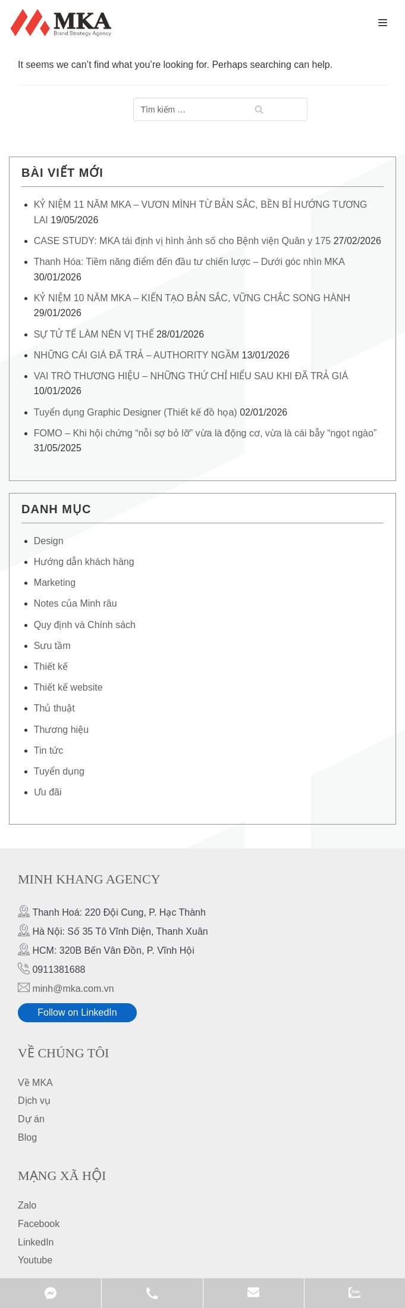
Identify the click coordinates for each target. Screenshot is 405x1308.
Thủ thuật (54, 708)
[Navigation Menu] (382, 22)
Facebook (38, 1224)
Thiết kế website (68, 687)
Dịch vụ (34, 1100)
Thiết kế (51, 666)
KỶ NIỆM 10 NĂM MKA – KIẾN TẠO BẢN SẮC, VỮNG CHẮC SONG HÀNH (192, 298)
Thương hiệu (61, 730)
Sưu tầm (52, 646)
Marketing (55, 582)
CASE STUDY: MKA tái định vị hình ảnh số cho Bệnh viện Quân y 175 (182, 241)
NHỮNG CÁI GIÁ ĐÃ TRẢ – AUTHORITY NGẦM (136, 355)
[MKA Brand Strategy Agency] (63, 22)
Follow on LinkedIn (77, 1012)
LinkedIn (36, 1242)
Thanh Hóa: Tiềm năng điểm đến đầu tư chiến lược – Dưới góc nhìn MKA (189, 262)
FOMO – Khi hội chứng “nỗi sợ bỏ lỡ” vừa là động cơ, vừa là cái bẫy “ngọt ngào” (205, 433)
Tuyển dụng (59, 771)
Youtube (35, 1260)
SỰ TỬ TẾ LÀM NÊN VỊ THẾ (94, 334)
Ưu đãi (48, 792)
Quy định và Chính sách (85, 625)
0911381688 (151, 1293)
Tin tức (49, 750)
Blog (27, 1137)
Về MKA (35, 1083)
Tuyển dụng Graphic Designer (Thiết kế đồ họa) (135, 412)
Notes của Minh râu (75, 603)
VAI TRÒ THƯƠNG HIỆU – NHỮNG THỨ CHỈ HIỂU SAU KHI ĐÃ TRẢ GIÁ (191, 376)
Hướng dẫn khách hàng (84, 562)
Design (49, 541)
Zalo (27, 1205)
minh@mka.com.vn (73, 989)
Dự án (31, 1119)
